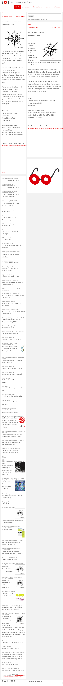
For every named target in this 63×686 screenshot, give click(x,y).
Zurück (3, 12)
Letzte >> (22, 676)
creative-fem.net (6, 646)
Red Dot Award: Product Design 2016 (12, 416)
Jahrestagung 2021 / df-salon (10, 178)
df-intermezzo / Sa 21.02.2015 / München (13, 652)
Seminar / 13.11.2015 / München (11, 448)
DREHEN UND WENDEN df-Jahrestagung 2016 (9, 344)
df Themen (25, 7)
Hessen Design (6, 493)
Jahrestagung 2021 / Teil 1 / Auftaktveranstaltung (9, 201)
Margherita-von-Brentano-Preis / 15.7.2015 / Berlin (11, 527)
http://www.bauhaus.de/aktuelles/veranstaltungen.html (19, 145)
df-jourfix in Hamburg (8, 275)
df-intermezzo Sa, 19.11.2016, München (13, 331)
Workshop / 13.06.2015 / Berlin (10, 557)
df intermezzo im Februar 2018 (10, 280)
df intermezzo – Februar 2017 (10, 309)
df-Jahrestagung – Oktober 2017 (11, 293)
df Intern (57, 7)
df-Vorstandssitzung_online (10, 210)
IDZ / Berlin (5, 386)
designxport (5, 502)
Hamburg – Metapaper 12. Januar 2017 (13, 318)
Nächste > (17, 676)
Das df (48, 7)
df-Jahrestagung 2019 (8, 243)
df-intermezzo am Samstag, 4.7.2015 (12, 540)
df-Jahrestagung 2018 (8, 267)
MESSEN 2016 (6, 400)
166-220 (23, 675)
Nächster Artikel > (20, 16)
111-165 (19, 675)
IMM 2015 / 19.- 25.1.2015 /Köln (10, 668)
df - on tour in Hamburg (8, 507)
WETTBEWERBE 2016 (8, 394)
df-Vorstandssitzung (7, 261)
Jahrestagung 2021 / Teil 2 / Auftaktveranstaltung (9, 192)
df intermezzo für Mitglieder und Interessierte (11, 252)
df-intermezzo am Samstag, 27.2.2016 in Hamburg (13, 431)
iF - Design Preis (6, 663)
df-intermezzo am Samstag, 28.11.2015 (13, 440)
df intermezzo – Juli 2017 (9, 301)
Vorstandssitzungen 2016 (9, 326)
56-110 (15, 675)
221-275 (5, 676)
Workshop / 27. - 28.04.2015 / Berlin (12, 605)
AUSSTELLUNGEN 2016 (9, 408)
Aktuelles (18, 7)
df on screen (5, 216)
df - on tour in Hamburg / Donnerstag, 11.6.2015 (12, 564)
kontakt (31, 681)
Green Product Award (8, 641)
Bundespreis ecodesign (8, 591)
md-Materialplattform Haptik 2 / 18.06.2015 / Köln (11, 549)
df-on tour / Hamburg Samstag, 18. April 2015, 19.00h (13, 614)
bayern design (6, 378)
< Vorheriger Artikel (7, 16)
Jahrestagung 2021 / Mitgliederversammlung (8, 185)
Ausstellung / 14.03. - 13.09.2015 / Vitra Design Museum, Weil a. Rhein (13, 479)
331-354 (13, 676)
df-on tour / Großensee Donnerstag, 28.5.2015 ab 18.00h (12, 578)
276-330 (9, 676)
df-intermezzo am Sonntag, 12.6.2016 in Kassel (13, 358)
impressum (38, 681)
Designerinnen (37, 7)
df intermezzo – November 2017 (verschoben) (11, 289)
